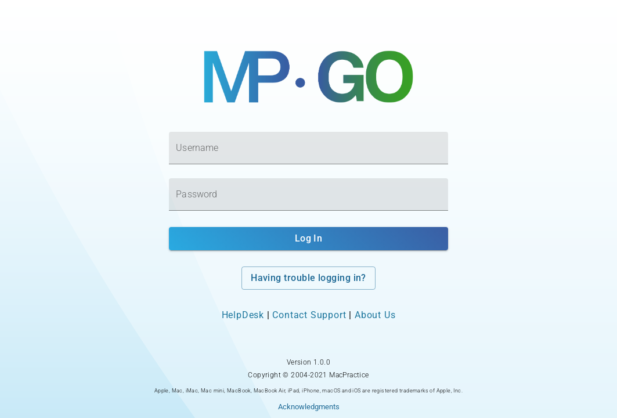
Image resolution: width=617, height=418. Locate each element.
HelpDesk (243, 314)
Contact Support (309, 314)
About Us (375, 314)
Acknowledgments (309, 406)
